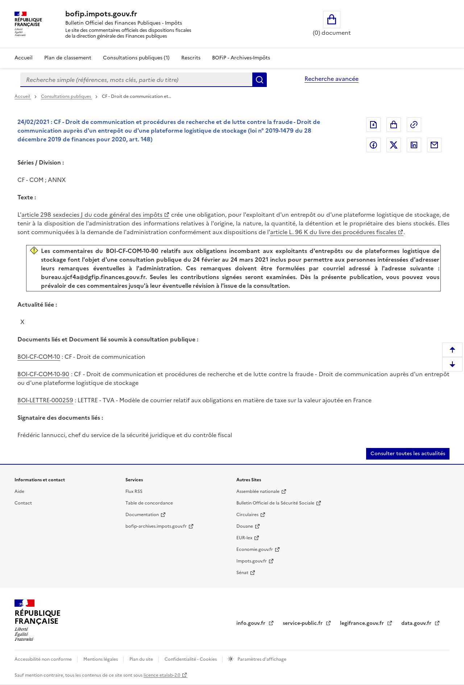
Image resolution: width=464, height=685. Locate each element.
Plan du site (141, 659)
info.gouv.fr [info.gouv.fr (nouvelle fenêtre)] (251, 623)
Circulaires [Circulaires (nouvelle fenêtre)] (247, 514)
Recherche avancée (331, 78)
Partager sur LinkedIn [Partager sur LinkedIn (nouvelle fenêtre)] (414, 145)
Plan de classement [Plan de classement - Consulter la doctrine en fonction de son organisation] (67, 58)
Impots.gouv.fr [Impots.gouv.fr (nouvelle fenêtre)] (251, 561)
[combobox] (136, 79)
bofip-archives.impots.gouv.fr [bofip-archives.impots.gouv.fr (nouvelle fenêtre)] (156, 526)
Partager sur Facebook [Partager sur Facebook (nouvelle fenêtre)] (373, 145)
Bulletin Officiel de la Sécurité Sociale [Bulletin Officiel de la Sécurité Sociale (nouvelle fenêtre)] (275, 503)
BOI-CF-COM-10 (38, 356)
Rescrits (190, 58)
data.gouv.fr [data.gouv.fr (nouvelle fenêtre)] (417, 623)
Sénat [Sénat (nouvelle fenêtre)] (242, 572)
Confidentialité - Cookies (191, 659)
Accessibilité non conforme (43, 659)
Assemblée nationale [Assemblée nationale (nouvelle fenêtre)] (257, 491)
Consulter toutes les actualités (407, 453)
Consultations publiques (66, 96)
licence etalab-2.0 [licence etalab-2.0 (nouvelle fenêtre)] (162, 675)
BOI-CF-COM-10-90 (43, 374)
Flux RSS (133, 491)
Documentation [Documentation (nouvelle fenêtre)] (142, 514)
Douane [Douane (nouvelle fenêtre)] (244, 526)
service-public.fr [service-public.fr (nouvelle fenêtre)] (303, 623)
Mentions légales (101, 659)
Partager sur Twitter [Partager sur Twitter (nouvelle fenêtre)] (393, 145)
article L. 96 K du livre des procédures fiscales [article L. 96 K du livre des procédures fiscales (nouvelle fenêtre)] (333, 232)
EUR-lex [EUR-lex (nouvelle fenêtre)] (244, 538)
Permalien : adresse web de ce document (414, 124)
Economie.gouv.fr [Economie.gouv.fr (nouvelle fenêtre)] (254, 549)
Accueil (23, 58)
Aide (19, 491)
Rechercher (259, 79)
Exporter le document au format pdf (373, 124)
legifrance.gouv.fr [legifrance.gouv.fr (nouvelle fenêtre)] (362, 623)
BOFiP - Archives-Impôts (241, 58)
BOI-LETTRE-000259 (45, 400)
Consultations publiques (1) (136, 58)
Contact (23, 503)
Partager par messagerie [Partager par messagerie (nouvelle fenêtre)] (434, 145)
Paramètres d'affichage (261, 659)
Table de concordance (149, 503)
